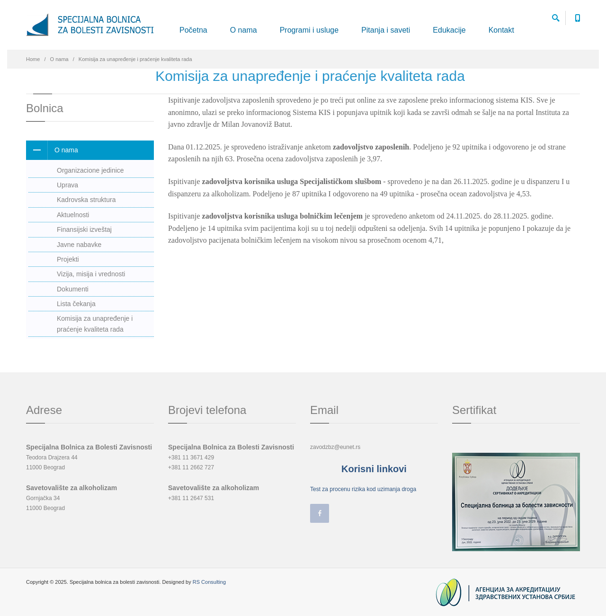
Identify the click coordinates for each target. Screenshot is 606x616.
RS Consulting (209, 582)
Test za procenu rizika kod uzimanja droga (363, 489)
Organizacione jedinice (90, 170)
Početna (193, 30)
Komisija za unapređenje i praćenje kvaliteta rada (95, 324)
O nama (243, 30)
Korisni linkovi (374, 469)
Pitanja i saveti (385, 30)
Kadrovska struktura (86, 199)
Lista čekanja (76, 304)
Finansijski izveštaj (84, 229)
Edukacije (449, 30)
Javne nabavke (79, 244)
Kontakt (501, 30)
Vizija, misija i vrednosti (91, 274)
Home (33, 59)
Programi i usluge (309, 30)
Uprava (67, 185)
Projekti (68, 259)
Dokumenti (73, 289)
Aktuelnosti (73, 215)
